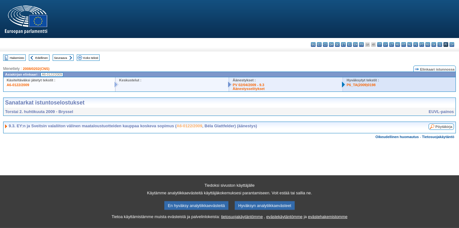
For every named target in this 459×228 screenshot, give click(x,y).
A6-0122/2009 (18, 85)
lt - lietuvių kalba (391, 44)
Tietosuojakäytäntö (438, 137)
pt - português (421, 44)
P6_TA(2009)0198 (361, 85)
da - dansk (331, 44)
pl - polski (415, 44)
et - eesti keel (343, 44)
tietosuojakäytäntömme (242, 224)
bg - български (313, 44)
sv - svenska (451, 44)
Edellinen (41, 58)
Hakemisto (17, 58)
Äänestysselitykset (249, 89)
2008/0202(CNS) (36, 69)
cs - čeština (325, 44)
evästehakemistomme (327, 224)
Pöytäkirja (444, 127)
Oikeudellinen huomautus (397, 137)
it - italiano (379, 44)
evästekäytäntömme (284, 224)
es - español (319, 44)
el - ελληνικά (349, 44)
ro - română (427, 44)
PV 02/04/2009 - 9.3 (249, 85)
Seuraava (60, 58)
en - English (355, 44)
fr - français (361, 44)
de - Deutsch (337, 44)
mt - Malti (403, 44)
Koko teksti (90, 58)
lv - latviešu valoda (385, 44)
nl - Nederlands (409, 44)
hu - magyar (397, 44)
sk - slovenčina (433, 44)
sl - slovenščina (439, 44)
